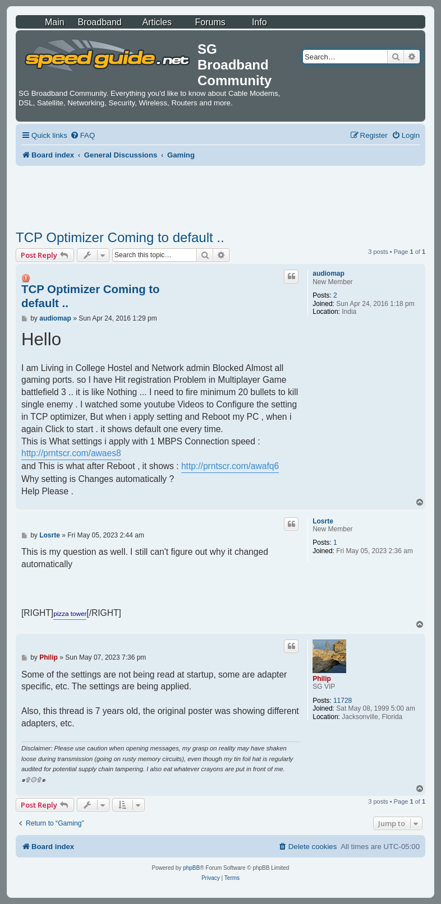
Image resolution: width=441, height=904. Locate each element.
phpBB (191, 868)
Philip (322, 679)
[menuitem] (82, 135)
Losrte (323, 521)
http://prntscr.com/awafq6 (230, 466)
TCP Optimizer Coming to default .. (120, 237)
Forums (210, 22)
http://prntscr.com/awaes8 (71, 453)
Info (259, 22)
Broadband (99, 22)
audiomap (328, 273)
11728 (342, 700)
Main (55, 22)
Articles (157, 22)
